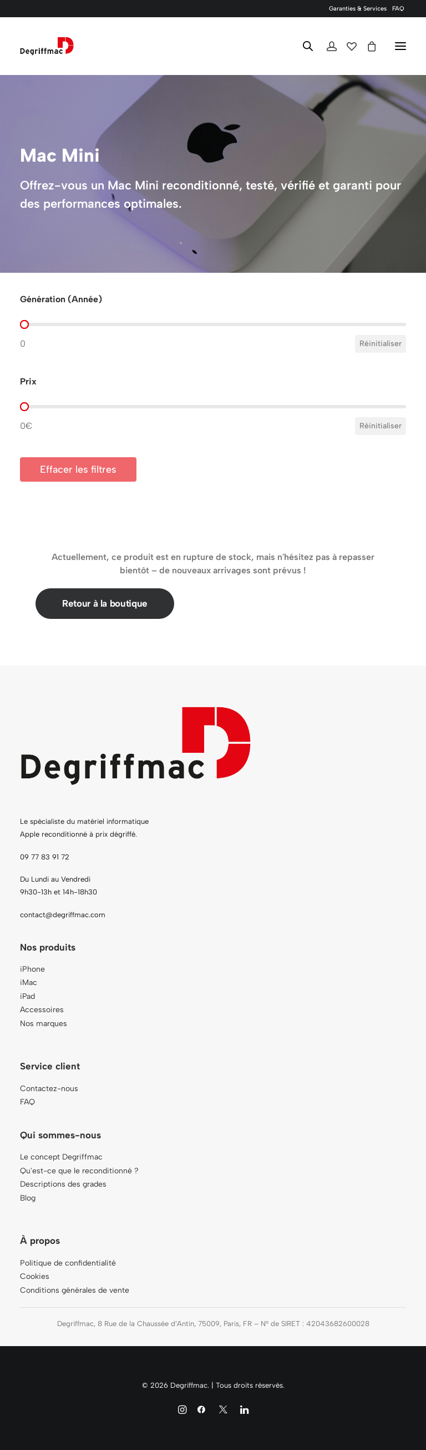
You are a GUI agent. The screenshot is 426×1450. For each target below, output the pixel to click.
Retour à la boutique (105, 603)
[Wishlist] (347, 46)
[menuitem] (357, 8)
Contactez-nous (49, 1088)
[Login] (327, 46)
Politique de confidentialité (68, 1263)
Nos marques (43, 1023)
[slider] (24, 324)
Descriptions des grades (63, 1184)
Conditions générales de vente (74, 1290)
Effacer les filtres (78, 469)
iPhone (32, 969)
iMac (28, 982)
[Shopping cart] (367, 46)
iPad (27, 996)
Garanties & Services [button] (358, 8)
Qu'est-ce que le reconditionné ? (79, 1171)
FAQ (398, 8)
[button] (400, 46)
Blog (28, 1198)
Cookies (34, 1276)
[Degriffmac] (47, 46)
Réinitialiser (380, 343)
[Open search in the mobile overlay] (303, 46)
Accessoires (42, 1009)
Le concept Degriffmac (61, 1157)
